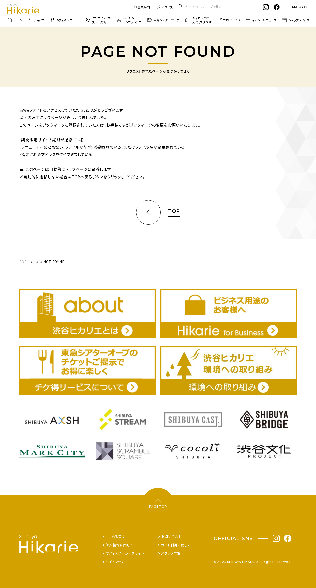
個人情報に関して (119, 544)
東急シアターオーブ (163, 20)
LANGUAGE (299, 7)
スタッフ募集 (171, 553)
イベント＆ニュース (261, 20)
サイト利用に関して (176, 544)
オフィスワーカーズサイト (125, 553)
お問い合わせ (171, 536)
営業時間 (141, 7)
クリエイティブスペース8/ (98, 20)
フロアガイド (228, 20)
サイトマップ (115, 561)
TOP (23, 261)
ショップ (36, 20)
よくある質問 (115, 536)
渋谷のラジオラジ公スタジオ (198, 20)
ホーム (14, 20)
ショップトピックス (297, 20)
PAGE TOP (158, 506)
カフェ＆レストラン (65, 20)
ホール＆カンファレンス (129, 20)
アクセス (164, 7)
